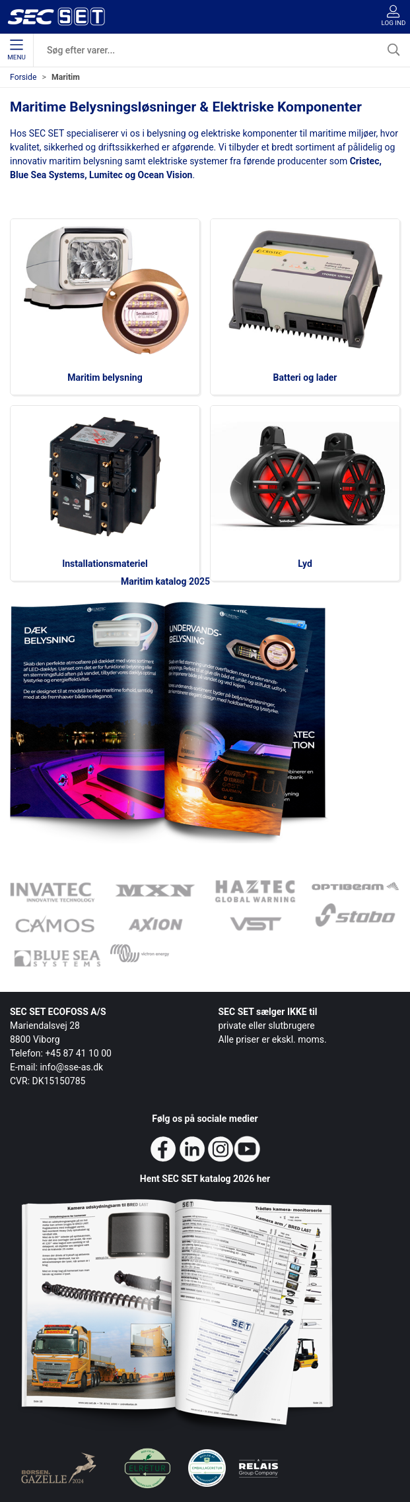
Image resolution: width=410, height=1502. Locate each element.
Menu (16, 50)
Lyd (305, 563)
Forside (23, 77)
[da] (56, 16)
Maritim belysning (104, 377)
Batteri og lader (305, 377)
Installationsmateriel (105, 563)
